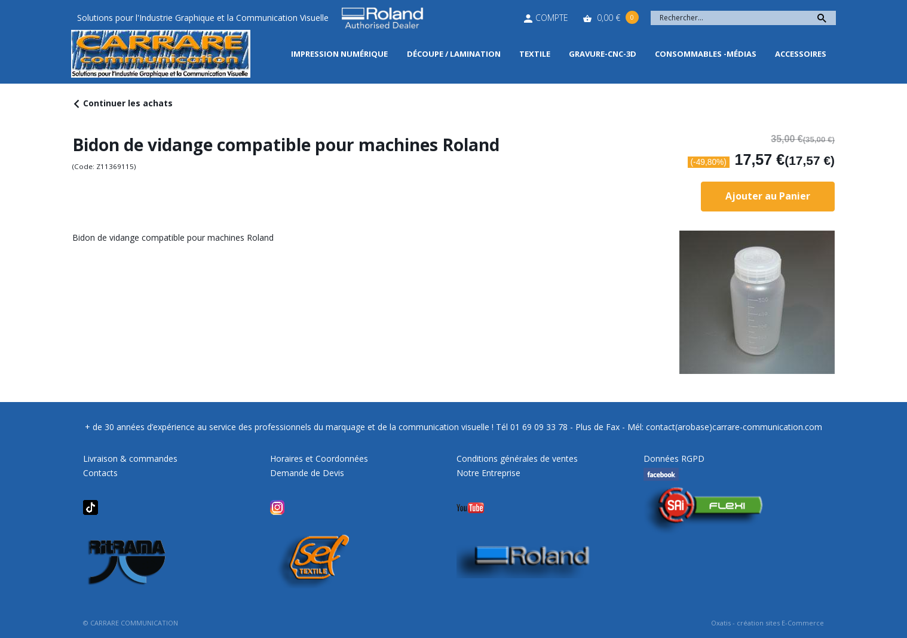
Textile (534, 53)
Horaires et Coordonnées (319, 458)
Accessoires (800, 53)
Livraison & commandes (130, 458)
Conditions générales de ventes (517, 458)
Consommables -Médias (705, 53)
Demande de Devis (307, 472)
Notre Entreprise (488, 472)
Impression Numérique (339, 53)
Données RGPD (674, 458)
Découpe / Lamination (454, 53)
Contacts (100, 472)
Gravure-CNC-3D (602, 53)
